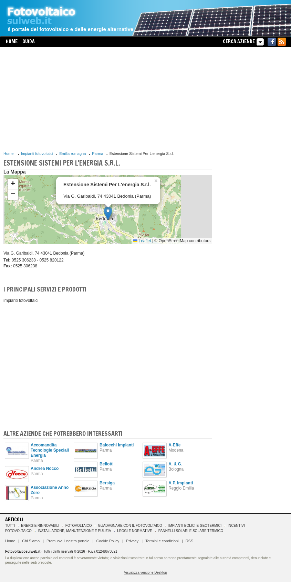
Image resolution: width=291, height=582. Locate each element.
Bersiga (107, 483)
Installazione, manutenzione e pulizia (74, 531)
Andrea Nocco (45, 468)
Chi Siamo (31, 541)
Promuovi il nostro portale (68, 541)
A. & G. (175, 464)
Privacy (132, 541)
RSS (190, 541)
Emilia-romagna (72, 153)
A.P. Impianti (180, 483)
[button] (108, 213)
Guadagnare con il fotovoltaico (130, 525)
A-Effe (174, 445)
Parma (97, 153)
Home (12, 41)
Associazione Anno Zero (50, 490)
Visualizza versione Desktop (145, 572)
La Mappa (14, 172)
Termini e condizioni (162, 541)
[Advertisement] (107, 99)
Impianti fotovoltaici (37, 153)
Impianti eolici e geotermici (194, 525)
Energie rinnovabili (40, 525)
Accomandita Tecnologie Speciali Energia (50, 450)
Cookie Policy (107, 541)
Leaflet (142, 240)
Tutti (10, 525)
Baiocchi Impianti (117, 445)
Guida (28, 41)
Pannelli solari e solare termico (191, 531)
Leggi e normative (134, 531)
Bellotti (107, 464)
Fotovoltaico (78, 525)
